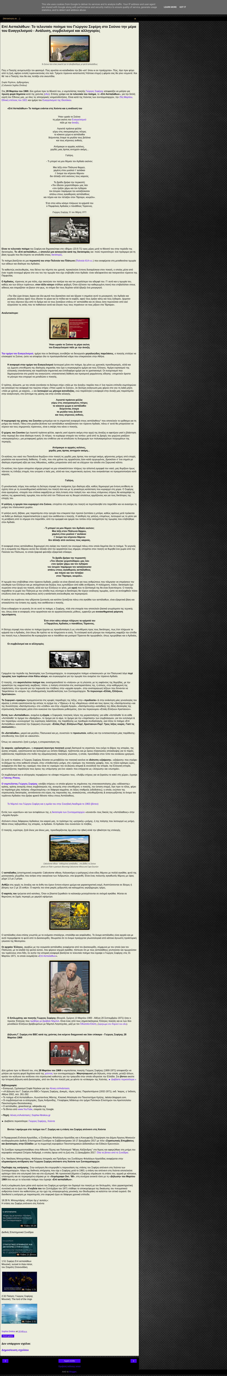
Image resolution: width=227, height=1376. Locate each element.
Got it (183, 7)
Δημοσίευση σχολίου (15, 1350)
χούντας (49, 1073)
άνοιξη (75, 122)
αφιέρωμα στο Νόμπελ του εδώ (112, 1024)
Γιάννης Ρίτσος (11, 778)
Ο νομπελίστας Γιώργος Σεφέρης (19, 784)
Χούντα (51, 1121)
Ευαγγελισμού (79, 119)
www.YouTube (25, 1109)
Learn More (170, 7)
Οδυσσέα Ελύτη (88, 1024)
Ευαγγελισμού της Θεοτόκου (56, 100)
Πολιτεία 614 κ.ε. (84, 260)
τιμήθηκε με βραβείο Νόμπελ (44, 1021)
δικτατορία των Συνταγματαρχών (68, 812)
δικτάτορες (56, 255)
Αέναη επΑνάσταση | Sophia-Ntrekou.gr (30, 1115)
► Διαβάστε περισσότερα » (122, 1079)
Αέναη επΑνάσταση (59, 1088)
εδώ (47, 94)
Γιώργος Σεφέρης (94, 91)
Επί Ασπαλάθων (47, 956)
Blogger (72, 1371)
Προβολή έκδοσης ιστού (69, 1366)
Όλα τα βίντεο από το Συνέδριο (112, 1152)
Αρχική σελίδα (69, 1361)
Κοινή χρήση (8, 1336)
